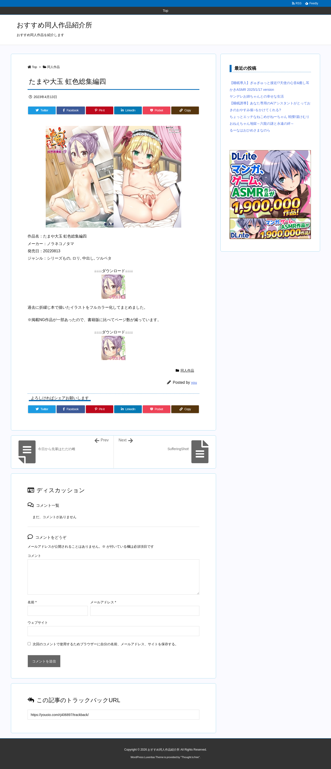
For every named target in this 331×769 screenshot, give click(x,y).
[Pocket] (156, 110)
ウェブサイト (38, 622)
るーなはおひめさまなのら (250, 130)
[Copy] (185, 110)
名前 (32, 602)
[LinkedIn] (128, 110)
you (194, 382)
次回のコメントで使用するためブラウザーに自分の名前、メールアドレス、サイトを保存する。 (105, 644)
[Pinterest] (99, 110)
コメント (34, 556)
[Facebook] (71, 110)
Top (34, 67)
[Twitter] (42, 110)
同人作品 (53, 67)
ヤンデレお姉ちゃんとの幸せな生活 (257, 96)
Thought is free (190, 757)
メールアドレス (103, 602)
